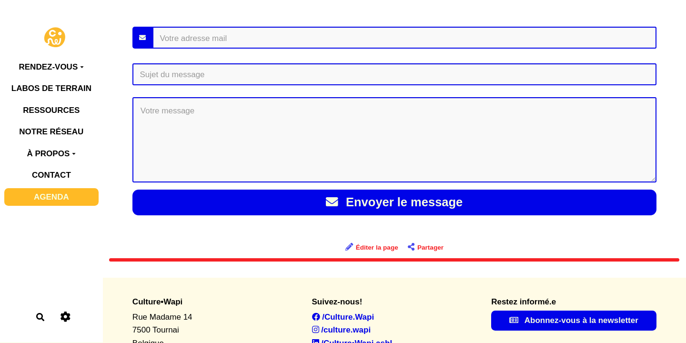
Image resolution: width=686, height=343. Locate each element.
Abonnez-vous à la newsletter (573, 320)
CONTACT (51, 175)
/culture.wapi (341, 329)
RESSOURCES (51, 110)
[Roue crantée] (65, 317)
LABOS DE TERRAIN (51, 88)
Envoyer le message (394, 202)
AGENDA (51, 197)
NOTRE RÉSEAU (51, 131)
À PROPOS (51, 153)
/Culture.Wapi (343, 317)
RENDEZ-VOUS (51, 66)
